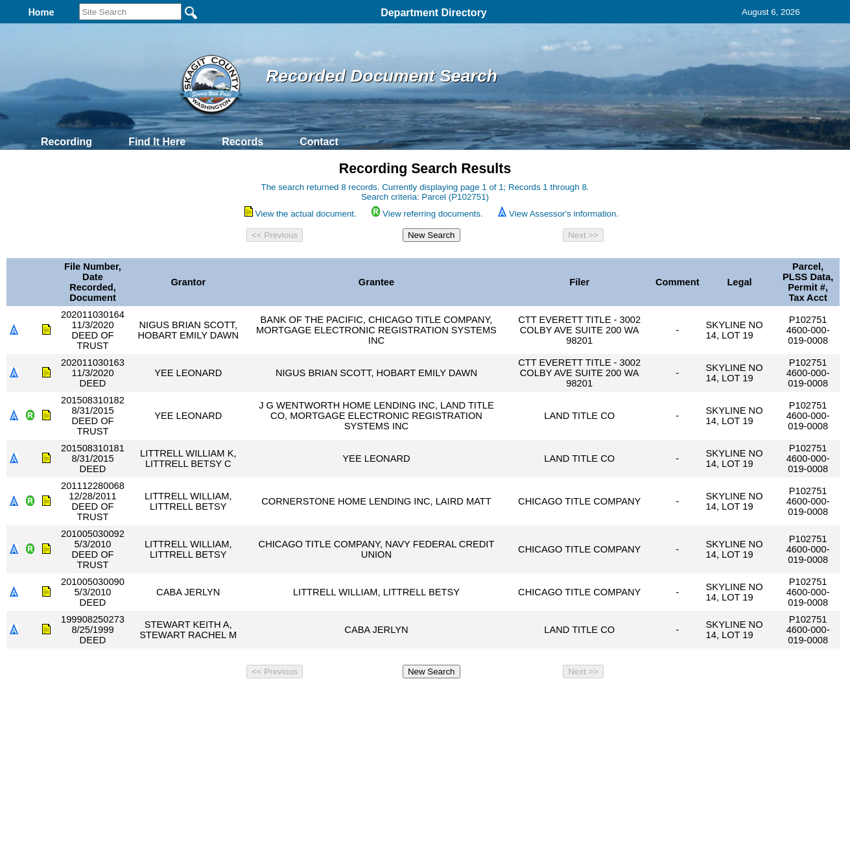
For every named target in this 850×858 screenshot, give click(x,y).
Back (249, 701)
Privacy (419, 701)
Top (209, 701)
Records (242, 141)
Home (299, 701)
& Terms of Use (468, 701)
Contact (319, 141)
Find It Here (156, 141)
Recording (66, 141)
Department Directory (434, 12)
